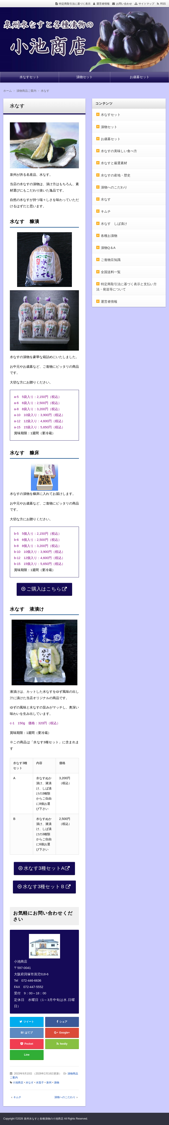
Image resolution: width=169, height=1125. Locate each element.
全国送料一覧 (111, 272)
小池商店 (18, 1082)
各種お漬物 (109, 235)
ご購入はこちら (44, 589)
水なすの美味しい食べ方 (119, 151)
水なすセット (29, 77)
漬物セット (84, 77)
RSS (163, 3)
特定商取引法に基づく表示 (75, 3)
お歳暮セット (139, 77)
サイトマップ (146, 3)
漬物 (56, 1082)
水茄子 (40, 1082)
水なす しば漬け (114, 223)
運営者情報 (103, 3)
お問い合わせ (124, 3)
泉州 (49, 1082)
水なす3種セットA (44, 868)
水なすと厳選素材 (114, 163)
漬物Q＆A (108, 248)
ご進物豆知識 (111, 260)
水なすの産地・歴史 (115, 175)
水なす (30, 1082)
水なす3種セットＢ (44, 886)
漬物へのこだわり (64, 1097)
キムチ (17, 1097)
